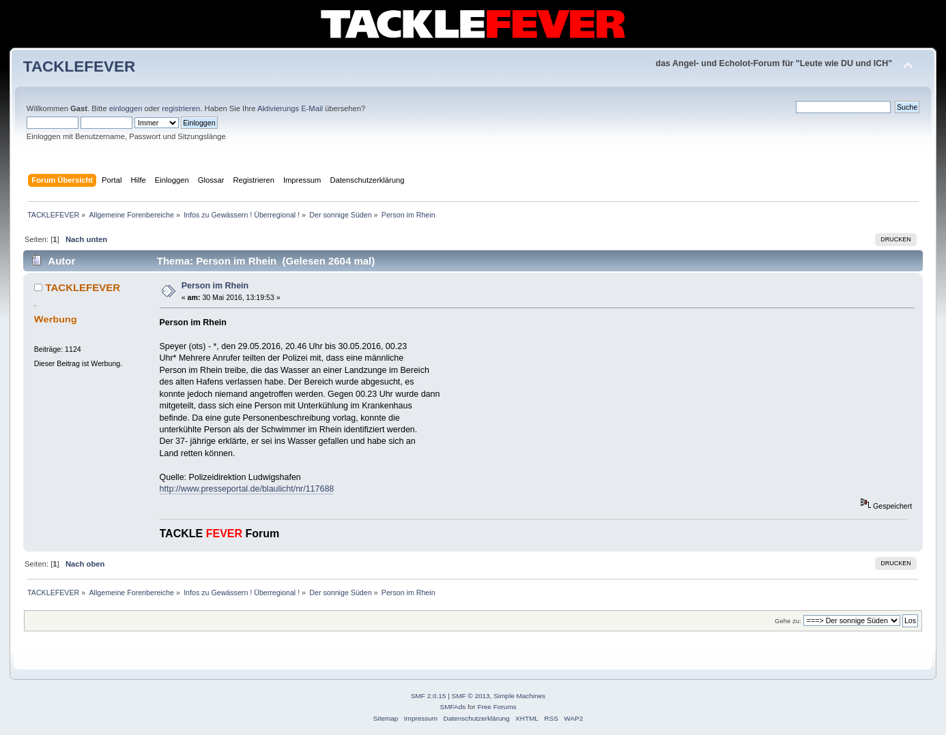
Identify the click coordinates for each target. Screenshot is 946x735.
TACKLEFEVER (79, 66)
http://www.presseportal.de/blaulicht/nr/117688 (247, 489)
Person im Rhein (215, 285)
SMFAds (453, 706)
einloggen (126, 108)
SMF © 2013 (471, 696)
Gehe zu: (788, 621)
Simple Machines (519, 696)
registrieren (181, 108)
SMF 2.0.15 (428, 696)
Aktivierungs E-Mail (290, 108)
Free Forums (496, 706)
